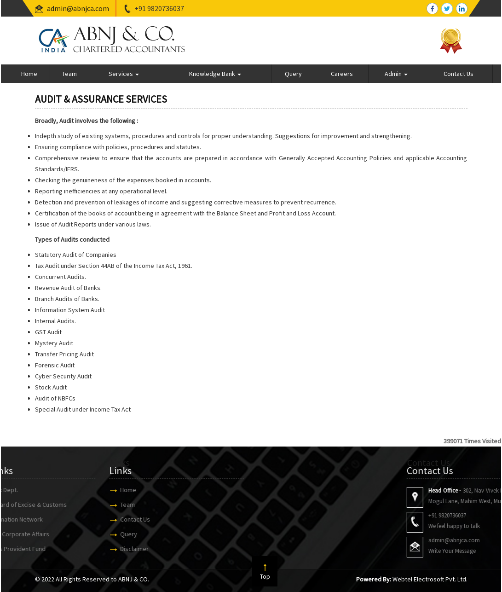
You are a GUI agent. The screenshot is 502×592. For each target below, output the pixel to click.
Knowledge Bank (215, 74)
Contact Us (458, 74)
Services (124, 74)
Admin (396, 74)
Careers (342, 74)
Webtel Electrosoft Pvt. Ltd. (429, 579)
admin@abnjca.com (78, 8)
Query (293, 74)
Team (69, 74)
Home (29, 74)
